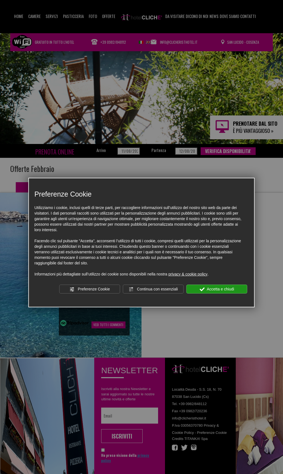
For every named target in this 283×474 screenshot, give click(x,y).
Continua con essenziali (153, 289)
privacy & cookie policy (188, 274)
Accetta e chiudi (217, 289)
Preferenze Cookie (90, 289)
